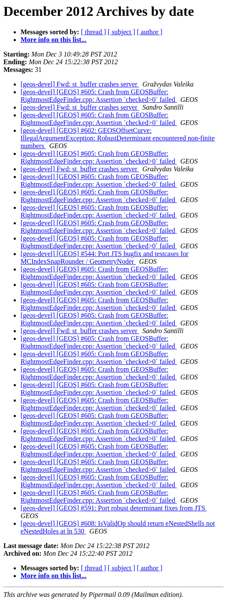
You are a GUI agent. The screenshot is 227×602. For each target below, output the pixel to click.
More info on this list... (54, 39)
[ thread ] (93, 32)
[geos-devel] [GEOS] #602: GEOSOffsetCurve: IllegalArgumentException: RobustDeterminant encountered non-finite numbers (118, 138)
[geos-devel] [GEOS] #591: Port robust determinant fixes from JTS (114, 508)
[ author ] (150, 32)
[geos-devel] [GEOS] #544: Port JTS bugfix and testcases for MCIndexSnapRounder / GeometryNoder (104, 257)
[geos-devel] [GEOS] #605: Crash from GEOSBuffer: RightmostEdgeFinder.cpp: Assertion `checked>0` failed (99, 95)
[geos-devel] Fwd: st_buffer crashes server (80, 84)
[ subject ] (121, 32)
